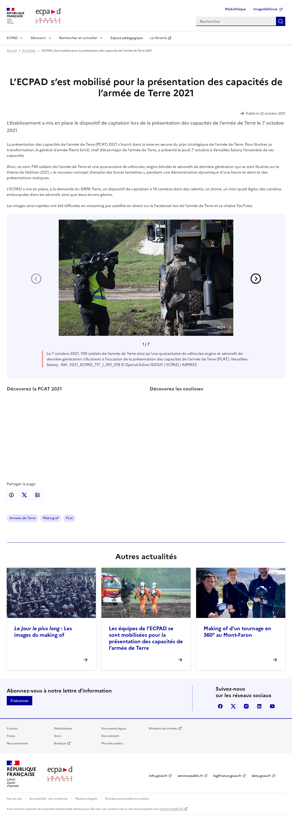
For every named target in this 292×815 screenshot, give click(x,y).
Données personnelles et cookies (127, 799)
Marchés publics (112, 743)
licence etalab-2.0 (171, 809)
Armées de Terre (23, 518)
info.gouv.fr (158, 775)
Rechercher (280, 21)
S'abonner (19, 700)
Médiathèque (235, 9)
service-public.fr (190, 775)
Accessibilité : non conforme (48, 799)
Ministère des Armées (163, 728)
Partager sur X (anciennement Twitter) (24, 495)
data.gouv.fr (261, 775)
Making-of (50, 518)
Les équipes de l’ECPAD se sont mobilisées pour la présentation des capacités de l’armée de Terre (146, 638)
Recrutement (110, 736)
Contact (12, 728)
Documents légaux (113, 728)
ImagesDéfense (265, 9)
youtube (272, 706)
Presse (11, 736)
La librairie (158, 38)
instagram (246, 706)
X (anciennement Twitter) (233, 706)
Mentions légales (86, 799)
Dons (57, 736)
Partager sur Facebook (11, 495)
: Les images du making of (43, 632)
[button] (256, 278)
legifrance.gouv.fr (227, 775)
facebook (220, 706)
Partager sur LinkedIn (37, 495)
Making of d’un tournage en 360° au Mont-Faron (237, 632)
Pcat (69, 518)
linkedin (259, 706)
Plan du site (14, 799)
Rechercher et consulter (78, 38)
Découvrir (38, 38)
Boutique (60, 743)
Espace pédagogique (126, 38)
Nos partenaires (17, 743)
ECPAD (12, 38)
